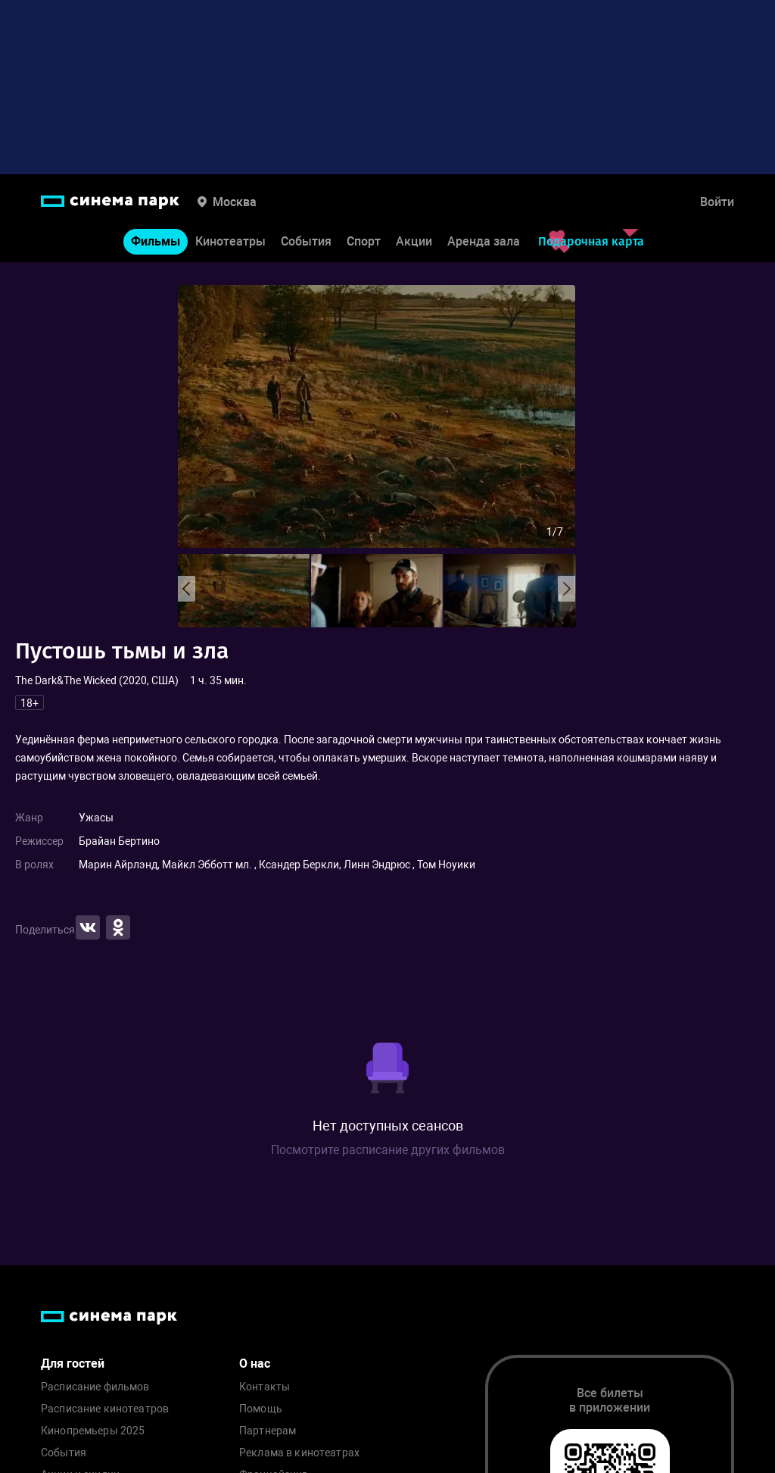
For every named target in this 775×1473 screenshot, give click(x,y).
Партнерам (267, 1431)
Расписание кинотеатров (105, 1409)
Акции (414, 241)
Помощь (260, 1409)
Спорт (364, 241)
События (306, 241)
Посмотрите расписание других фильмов (388, 1150)
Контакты (264, 1387)
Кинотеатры (230, 241)
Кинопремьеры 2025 (93, 1431)
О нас (254, 1363)
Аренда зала (483, 241)
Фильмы (155, 241)
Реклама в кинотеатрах (299, 1453)
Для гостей (72, 1363)
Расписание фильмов (95, 1387)
